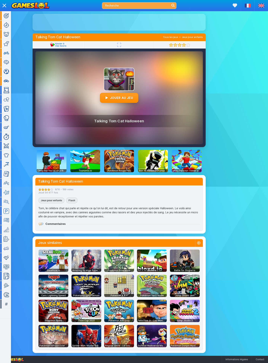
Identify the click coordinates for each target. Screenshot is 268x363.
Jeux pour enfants (197, 37)
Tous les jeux (176, 37)
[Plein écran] (124, 45)
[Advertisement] (124, 22)
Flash (77, 200)
